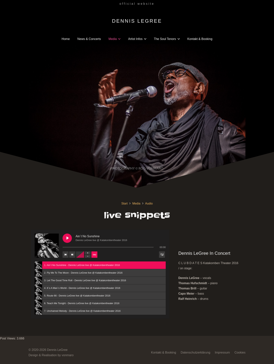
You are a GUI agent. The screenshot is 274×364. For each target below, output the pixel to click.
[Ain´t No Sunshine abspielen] (75, 241)
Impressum (222, 352)
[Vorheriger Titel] (73, 255)
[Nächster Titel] (79, 255)
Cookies (239, 352)
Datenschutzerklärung (195, 352)
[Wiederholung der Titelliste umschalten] (99, 255)
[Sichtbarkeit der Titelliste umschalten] (159, 255)
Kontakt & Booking (163, 352)
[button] (119, 39)
